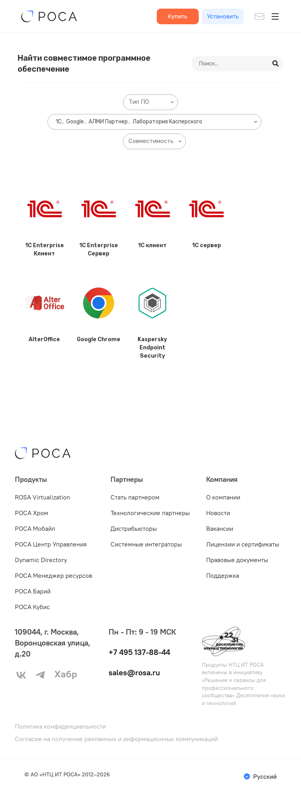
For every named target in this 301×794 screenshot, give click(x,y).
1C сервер (206, 245)
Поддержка (222, 575)
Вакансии (219, 528)
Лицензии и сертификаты (242, 544)
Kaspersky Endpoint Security (152, 347)
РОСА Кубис (32, 607)
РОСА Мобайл (35, 528)
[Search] (275, 63)
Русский (265, 776)
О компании (223, 497)
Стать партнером (135, 497)
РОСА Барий (33, 591)
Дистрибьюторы (134, 528)
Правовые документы (237, 560)
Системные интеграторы (146, 544)
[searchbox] (152, 102)
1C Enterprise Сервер (98, 249)
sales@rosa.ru (134, 672)
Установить (223, 16)
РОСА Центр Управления (51, 544)
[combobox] (150, 102)
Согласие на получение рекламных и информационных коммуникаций (116, 739)
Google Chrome (98, 339)
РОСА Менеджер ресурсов (53, 575)
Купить (177, 16)
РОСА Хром (31, 513)
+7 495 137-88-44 (139, 652)
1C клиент (152, 245)
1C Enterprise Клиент (44, 249)
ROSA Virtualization (42, 497)
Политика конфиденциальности (60, 726)
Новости (218, 513)
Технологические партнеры (150, 513)
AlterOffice (44, 339)
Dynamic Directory (41, 560)
